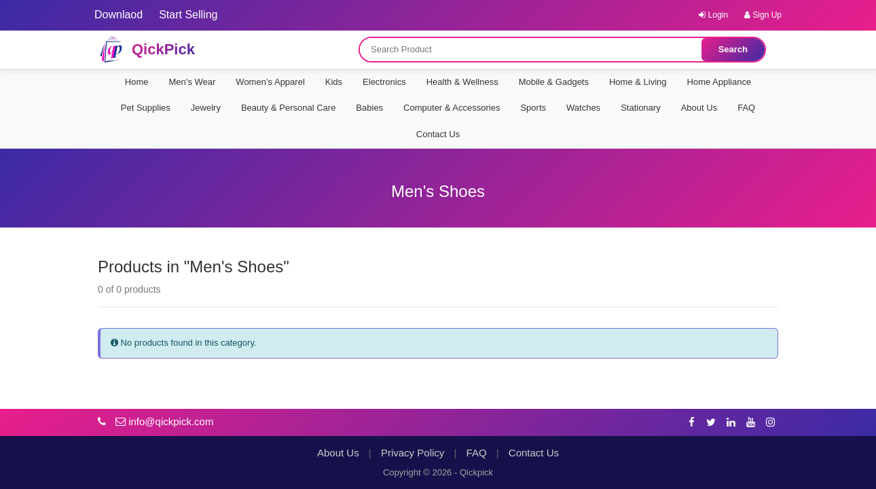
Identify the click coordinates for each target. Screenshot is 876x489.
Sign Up (763, 15)
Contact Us (438, 134)
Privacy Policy (412, 452)
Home (137, 82)
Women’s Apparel (270, 82)
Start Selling (188, 14)
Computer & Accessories (451, 108)
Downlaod (118, 14)
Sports (533, 108)
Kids (333, 82)
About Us (699, 108)
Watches (583, 108)
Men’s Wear (191, 82)
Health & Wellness (462, 82)
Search (733, 49)
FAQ (746, 108)
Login (713, 15)
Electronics (384, 82)
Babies (369, 108)
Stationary (641, 108)
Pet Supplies (145, 108)
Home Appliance (719, 82)
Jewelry (206, 108)
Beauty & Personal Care (288, 108)
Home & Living (638, 82)
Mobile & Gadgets (554, 82)
